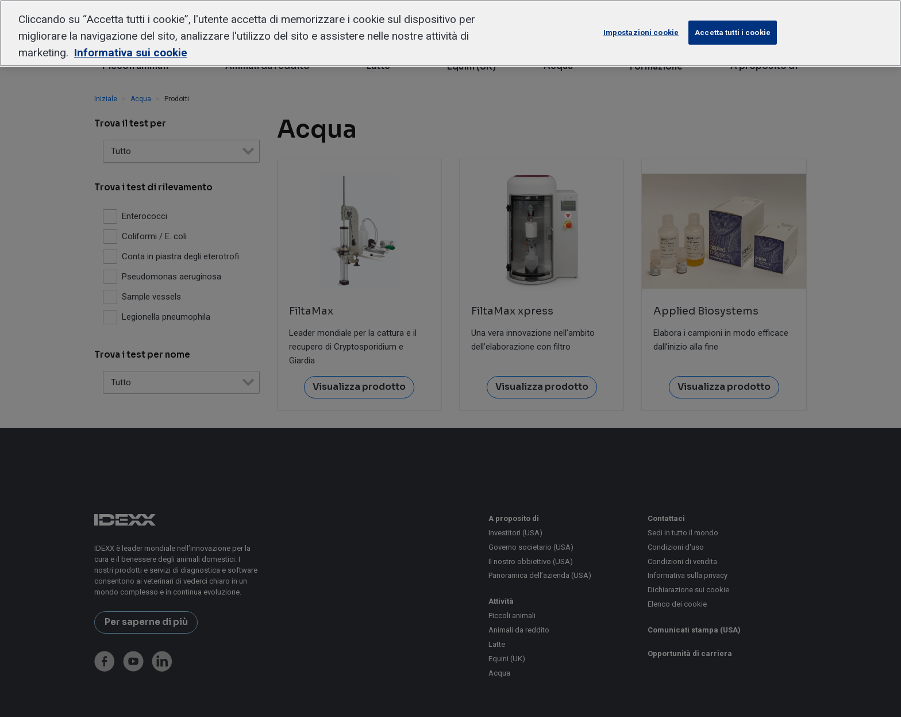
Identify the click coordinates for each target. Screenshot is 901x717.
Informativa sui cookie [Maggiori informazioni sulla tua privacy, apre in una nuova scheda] (130, 52)
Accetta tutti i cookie (733, 32)
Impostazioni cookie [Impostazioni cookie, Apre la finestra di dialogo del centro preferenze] (641, 32)
